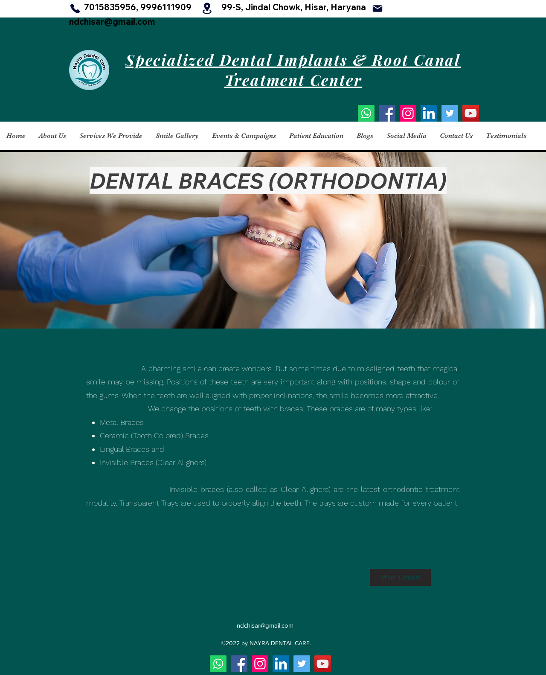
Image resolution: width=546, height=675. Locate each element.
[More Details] (400, 577)
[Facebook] (387, 113)
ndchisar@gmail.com (112, 21)
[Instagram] (408, 113)
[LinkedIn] (429, 113)
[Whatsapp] (366, 113)
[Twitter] (449, 113)
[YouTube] (470, 113)
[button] (52, 136)
